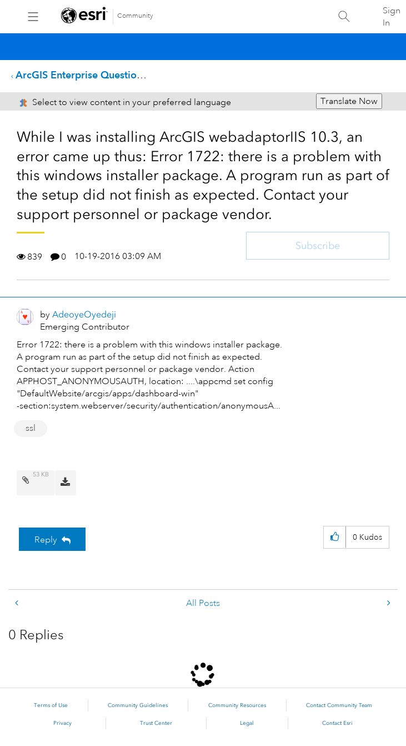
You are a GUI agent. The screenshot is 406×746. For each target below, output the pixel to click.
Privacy (62, 723)
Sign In (391, 16)
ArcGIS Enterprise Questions (81, 75)
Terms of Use (51, 705)
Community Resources (237, 705)
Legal (247, 723)
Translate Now (349, 101)
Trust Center (156, 723)
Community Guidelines (138, 705)
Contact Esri (337, 723)
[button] (334, 537)
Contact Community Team (339, 705)
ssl (31, 428)
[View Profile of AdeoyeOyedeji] (84, 314)
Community (135, 16)
